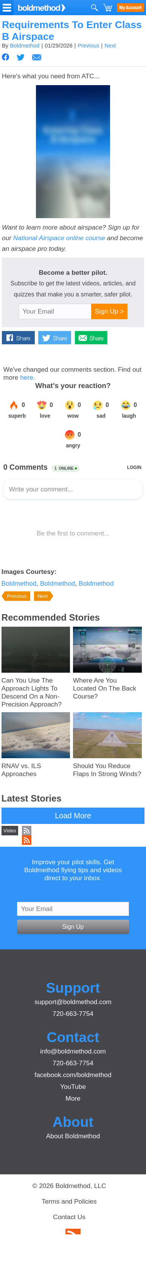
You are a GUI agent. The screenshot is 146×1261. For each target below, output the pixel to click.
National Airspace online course (59, 238)
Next (110, 46)
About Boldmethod (73, 1136)
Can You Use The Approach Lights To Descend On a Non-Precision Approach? (32, 692)
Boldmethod (24, 46)
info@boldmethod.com (73, 1051)
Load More (73, 815)
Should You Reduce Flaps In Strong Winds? (107, 770)
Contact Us (69, 1217)
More (72, 1098)
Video (9, 830)
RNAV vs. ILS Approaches (21, 770)
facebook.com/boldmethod (72, 1075)
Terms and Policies (69, 1201)
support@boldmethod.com (73, 1002)
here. (27, 377)
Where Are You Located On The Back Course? (104, 688)
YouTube (73, 1086)
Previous (88, 46)
